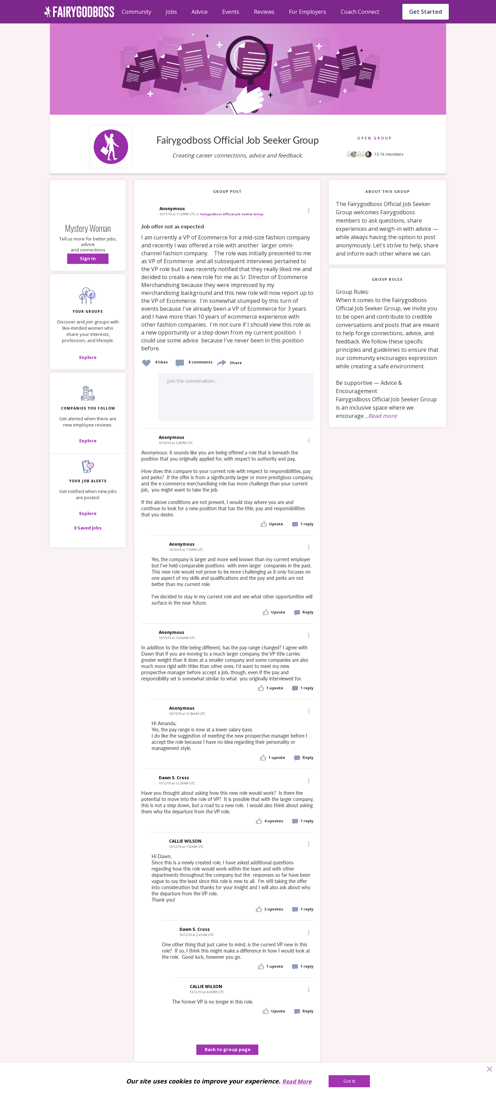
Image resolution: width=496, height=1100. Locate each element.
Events (230, 12)
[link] (227, 287)
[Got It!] (349, 1081)
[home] (79, 11)
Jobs (171, 12)
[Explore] (88, 357)
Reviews (264, 12)
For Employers (307, 12)
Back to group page (227, 1049)
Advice (200, 12)
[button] (87, 259)
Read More (296, 1081)
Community (136, 12)
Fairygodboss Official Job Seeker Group (232, 214)
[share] (221, 362)
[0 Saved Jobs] (88, 528)
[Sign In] (87, 259)
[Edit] (308, 210)
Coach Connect (360, 12)
